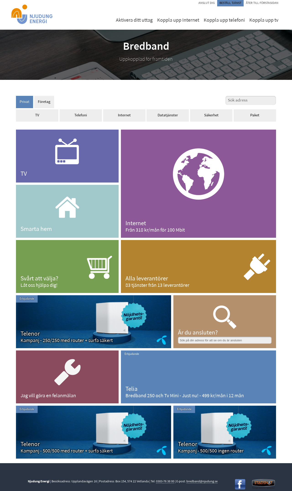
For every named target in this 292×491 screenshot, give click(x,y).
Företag (44, 102)
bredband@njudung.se (202, 481)
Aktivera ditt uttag (134, 20)
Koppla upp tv (263, 20)
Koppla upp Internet (178, 20)
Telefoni (80, 115)
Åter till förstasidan (262, 3)
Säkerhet (211, 115)
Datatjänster (168, 115)
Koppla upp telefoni (224, 20)
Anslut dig (206, 3)
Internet (124, 115)
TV (37, 115)
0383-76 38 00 (165, 481)
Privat (24, 102)
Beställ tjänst (230, 3)
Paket (254, 115)
